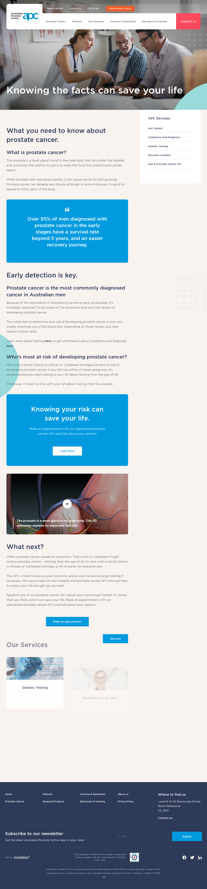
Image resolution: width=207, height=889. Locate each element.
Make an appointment (67, 621)
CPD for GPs (93, 8)
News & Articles (55, 8)
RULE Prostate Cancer (120, 8)
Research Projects (53, 801)
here (48, 341)
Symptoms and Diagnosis (170, 137)
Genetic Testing (170, 146)
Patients (77, 21)
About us (123, 794)
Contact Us (75, 8)
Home (8, 794)
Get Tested (170, 128)
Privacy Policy (126, 801)
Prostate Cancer (55, 21)
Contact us (165, 817)
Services (115, 638)
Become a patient (170, 155)
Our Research (96, 21)
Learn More (67, 451)
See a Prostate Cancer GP (170, 164)
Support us (188, 21)
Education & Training (154, 21)
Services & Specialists (123, 21)
